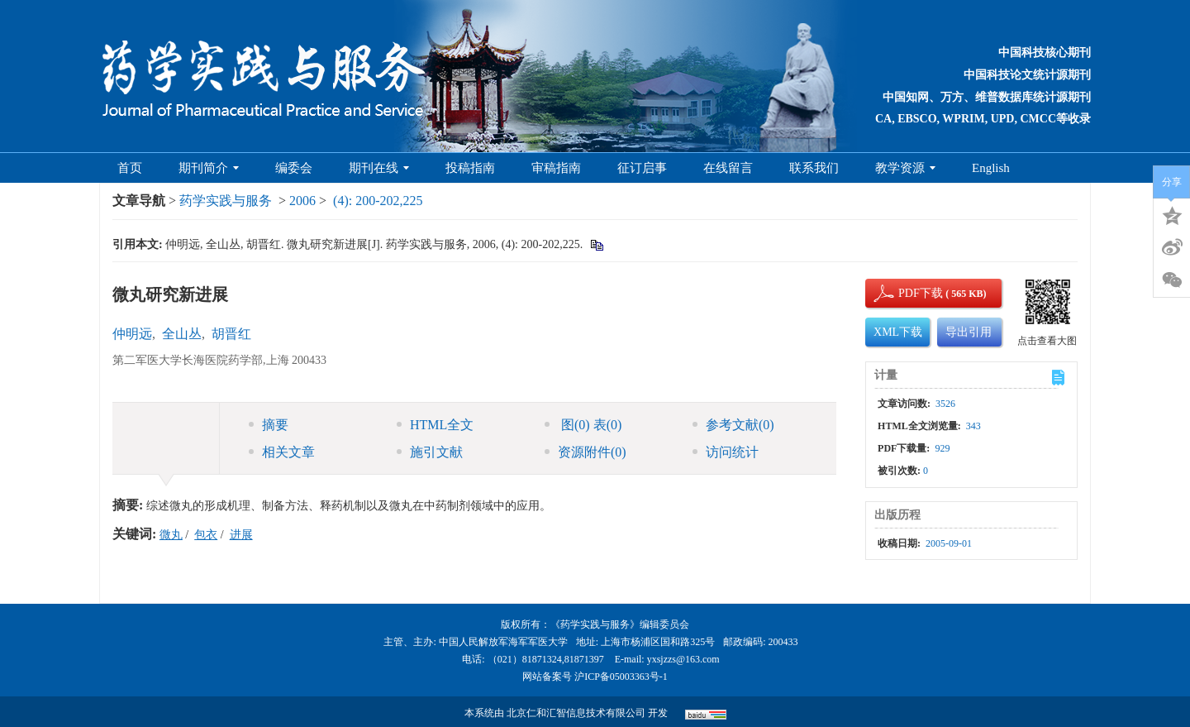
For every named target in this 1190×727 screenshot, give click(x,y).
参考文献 (733, 425)
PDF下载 (906, 293)
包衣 (205, 535)
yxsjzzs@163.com (683, 659)
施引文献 (430, 452)
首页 (129, 168)
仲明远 (132, 334)
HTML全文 (435, 425)
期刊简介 (208, 168)
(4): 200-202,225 (377, 201)
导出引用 (968, 332)
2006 (302, 201)
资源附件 (585, 452)
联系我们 (814, 168)
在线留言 (728, 168)
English (991, 168)
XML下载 (897, 332)
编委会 (293, 168)
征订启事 (642, 168)
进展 (241, 535)
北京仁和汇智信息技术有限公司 (576, 713)
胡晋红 (231, 334)
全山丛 (182, 334)
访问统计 (726, 452)
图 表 (583, 425)
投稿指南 (470, 168)
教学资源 (905, 168)
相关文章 (282, 452)
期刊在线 (379, 168)
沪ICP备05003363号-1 (621, 676)
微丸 (171, 535)
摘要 (268, 425)
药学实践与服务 (225, 201)
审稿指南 (556, 168)
